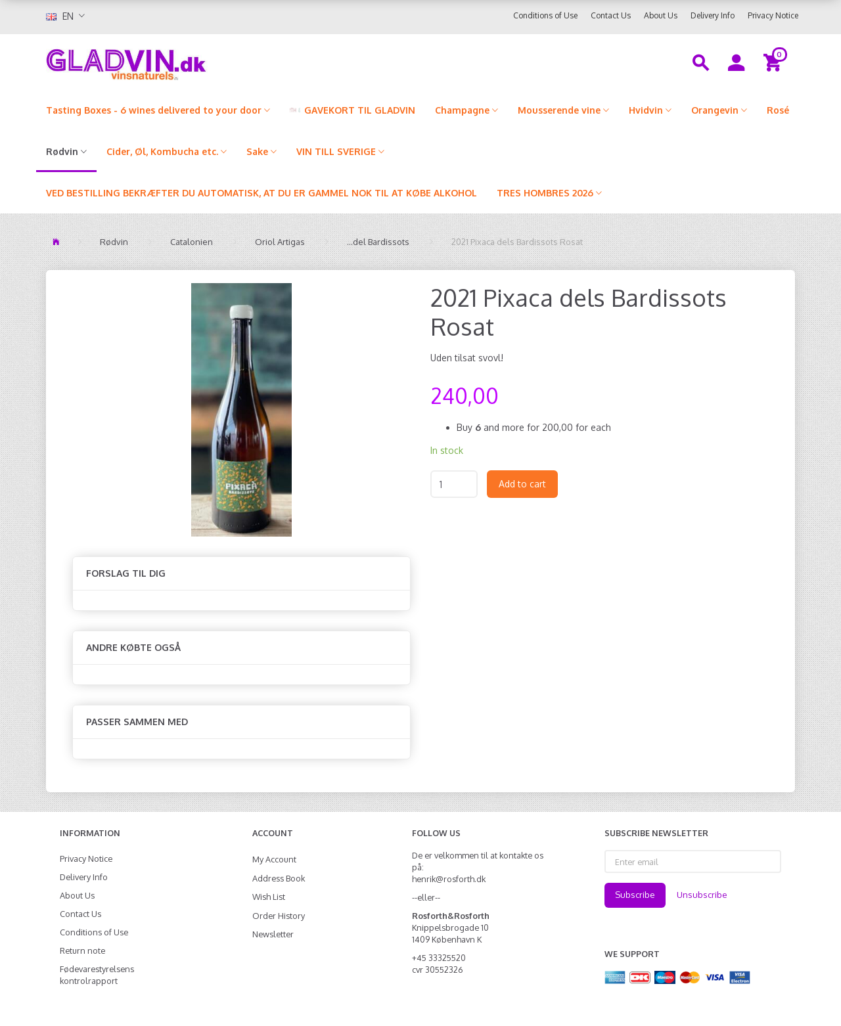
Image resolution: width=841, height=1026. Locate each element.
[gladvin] (180, 61)
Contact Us (611, 15)
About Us (660, 15)
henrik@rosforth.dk (449, 879)
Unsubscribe (702, 894)
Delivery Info (713, 15)
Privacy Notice (773, 15)
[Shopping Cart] (774, 61)
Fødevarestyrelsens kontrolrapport (97, 975)
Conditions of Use (545, 15)
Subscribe (635, 894)
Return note (82, 950)
